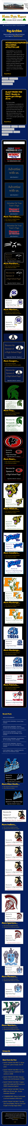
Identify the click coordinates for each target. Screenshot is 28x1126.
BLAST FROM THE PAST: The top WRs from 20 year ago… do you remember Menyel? (13, 1091)
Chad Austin (14, 126)
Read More (7, 74)
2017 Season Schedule (10, 363)
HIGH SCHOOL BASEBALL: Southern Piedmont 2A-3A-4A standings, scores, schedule (12, 733)
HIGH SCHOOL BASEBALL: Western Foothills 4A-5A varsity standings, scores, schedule (13, 745)
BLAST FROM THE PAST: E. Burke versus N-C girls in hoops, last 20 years (13, 1064)
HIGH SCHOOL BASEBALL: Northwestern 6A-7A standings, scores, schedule (13, 739)
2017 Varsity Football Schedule (12, 219)
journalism (16, 131)
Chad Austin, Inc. (16, 1118)
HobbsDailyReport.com (7, 83)
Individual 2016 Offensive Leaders (13, 313)
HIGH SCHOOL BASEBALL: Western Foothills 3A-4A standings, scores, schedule (13, 727)
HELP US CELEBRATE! (8, 717)
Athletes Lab (5, 78)
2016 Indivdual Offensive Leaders (13, 365)
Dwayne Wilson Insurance (8, 81)
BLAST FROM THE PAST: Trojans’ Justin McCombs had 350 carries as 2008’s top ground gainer (14, 1084)
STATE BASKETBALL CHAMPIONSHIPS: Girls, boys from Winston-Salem (13, 751)
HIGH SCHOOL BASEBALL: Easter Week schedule (13, 722)
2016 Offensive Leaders (11, 220)
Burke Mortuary (13, 78)
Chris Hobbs (21, 126)
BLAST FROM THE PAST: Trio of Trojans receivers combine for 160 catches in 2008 (13, 1072)
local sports (5, 134)
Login (15, 1121)
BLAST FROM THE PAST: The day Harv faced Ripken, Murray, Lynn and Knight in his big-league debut (14, 1103)
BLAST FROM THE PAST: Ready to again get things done (13, 95)
